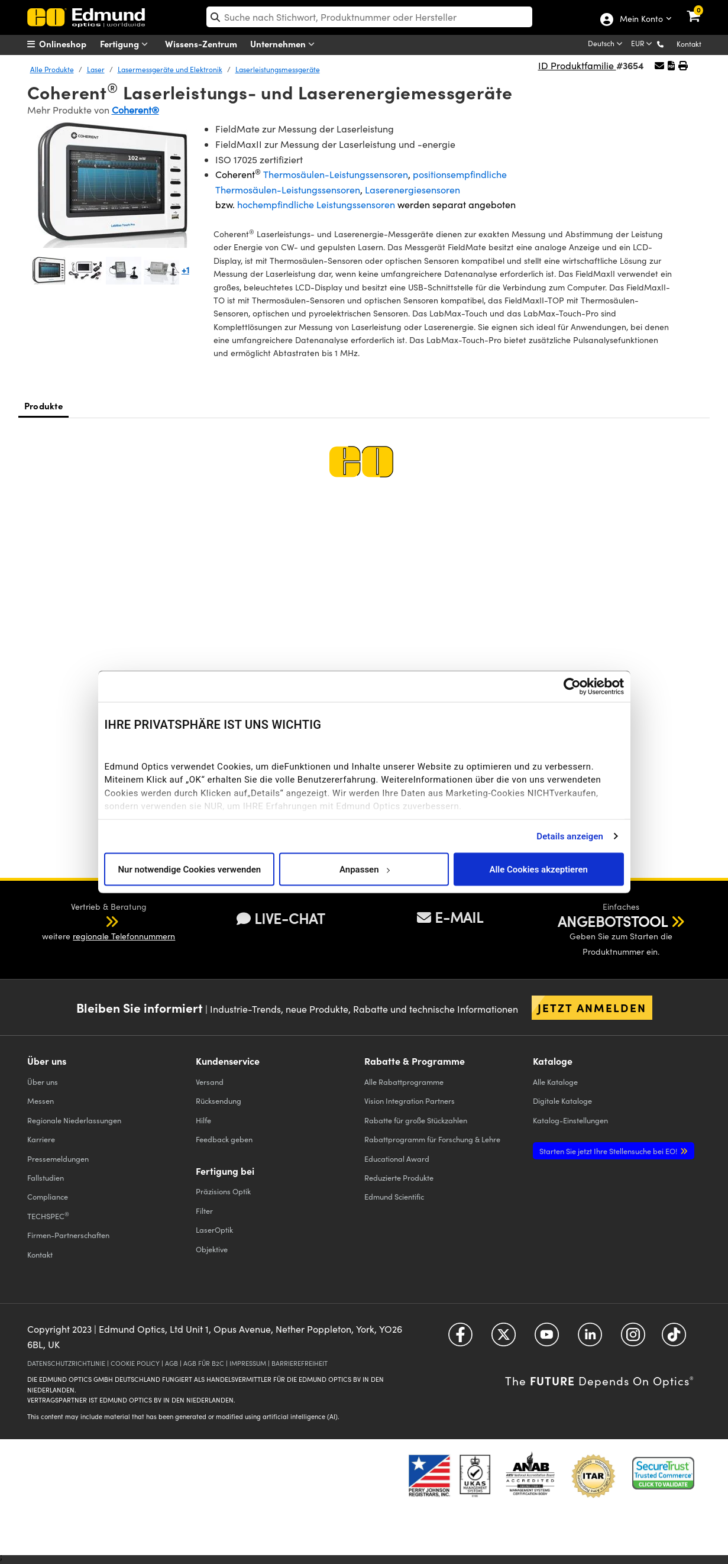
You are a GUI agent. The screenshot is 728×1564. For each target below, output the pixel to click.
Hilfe (203, 1120)
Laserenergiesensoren (412, 189)
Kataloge (555, 1082)
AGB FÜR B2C (203, 1363)
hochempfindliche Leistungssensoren (317, 204)
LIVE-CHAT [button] (281, 918)
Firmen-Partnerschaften (68, 1235)
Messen (40, 1101)
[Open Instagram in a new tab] (633, 1339)
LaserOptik (214, 1229)
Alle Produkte (52, 69)
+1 (185, 270)
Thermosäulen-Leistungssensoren (335, 174)
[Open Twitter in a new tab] (503, 1339)
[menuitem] (72, 44)
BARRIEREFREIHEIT (299, 1363)
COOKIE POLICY (135, 1363)
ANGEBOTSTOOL (613, 921)
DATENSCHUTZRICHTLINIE (66, 1363)
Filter (204, 1211)
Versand (210, 1082)
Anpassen (364, 868)
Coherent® (135, 110)
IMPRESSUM (247, 1363)
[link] (701, 9)
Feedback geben (224, 1139)
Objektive (212, 1249)
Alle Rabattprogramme (404, 1082)
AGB (171, 1363)
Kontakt (689, 44)
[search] (369, 17)
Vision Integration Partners (409, 1101)
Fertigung (126, 44)
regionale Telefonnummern (124, 936)
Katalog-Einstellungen (570, 1120)
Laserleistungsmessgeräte (277, 69)
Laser (96, 69)
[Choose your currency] (642, 44)
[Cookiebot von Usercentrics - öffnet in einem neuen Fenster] (572, 687)
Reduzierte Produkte (398, 1177)
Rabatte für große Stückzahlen (415, 1120)
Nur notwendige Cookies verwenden (189, 868)
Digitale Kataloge (562, 1101)
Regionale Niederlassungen (74, 1120)
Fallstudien (45, 1177)
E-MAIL (450, 916)
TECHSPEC (48, 1215)
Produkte (43, 405)
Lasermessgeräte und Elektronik (170, 69)
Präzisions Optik (223, 1191)
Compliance (47, 1196)
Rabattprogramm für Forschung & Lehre (432, 1139)
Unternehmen (285, 44)
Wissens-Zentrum (201, 43)
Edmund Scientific (394, 1196)
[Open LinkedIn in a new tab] (590, 1339)
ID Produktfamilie (577, 65)
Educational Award (396, 1158)
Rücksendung (218, 1101)
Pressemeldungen (58, 1158)
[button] (669, 43)
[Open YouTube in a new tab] (546, 1339)
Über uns (42, 1082)
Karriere (41, 1139)
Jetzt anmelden (592, 1007)
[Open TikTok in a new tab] (673, 1339)
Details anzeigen (569, 835)
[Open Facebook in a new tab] (460, 1339)
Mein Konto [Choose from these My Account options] (641, 19)
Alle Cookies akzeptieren (538, 868)
